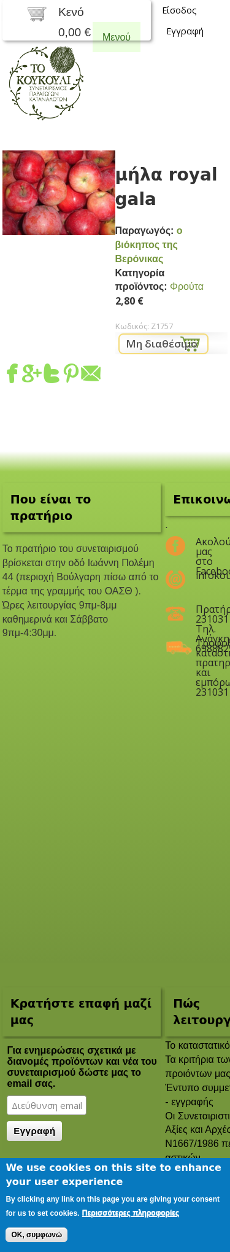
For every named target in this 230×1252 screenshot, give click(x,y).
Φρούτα (187, 286)
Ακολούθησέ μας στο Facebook (204, 546)
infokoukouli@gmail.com (204, 575)
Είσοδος (179, 10)
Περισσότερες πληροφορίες (130, 1212)
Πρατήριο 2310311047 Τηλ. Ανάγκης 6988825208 (204, 614)
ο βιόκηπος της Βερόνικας (149, 244)
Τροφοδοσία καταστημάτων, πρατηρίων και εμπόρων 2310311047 (204, 647)
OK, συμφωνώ (36, 1235)
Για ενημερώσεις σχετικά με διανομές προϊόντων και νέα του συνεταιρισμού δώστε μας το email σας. (81, 1067)
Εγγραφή (185, 31)
